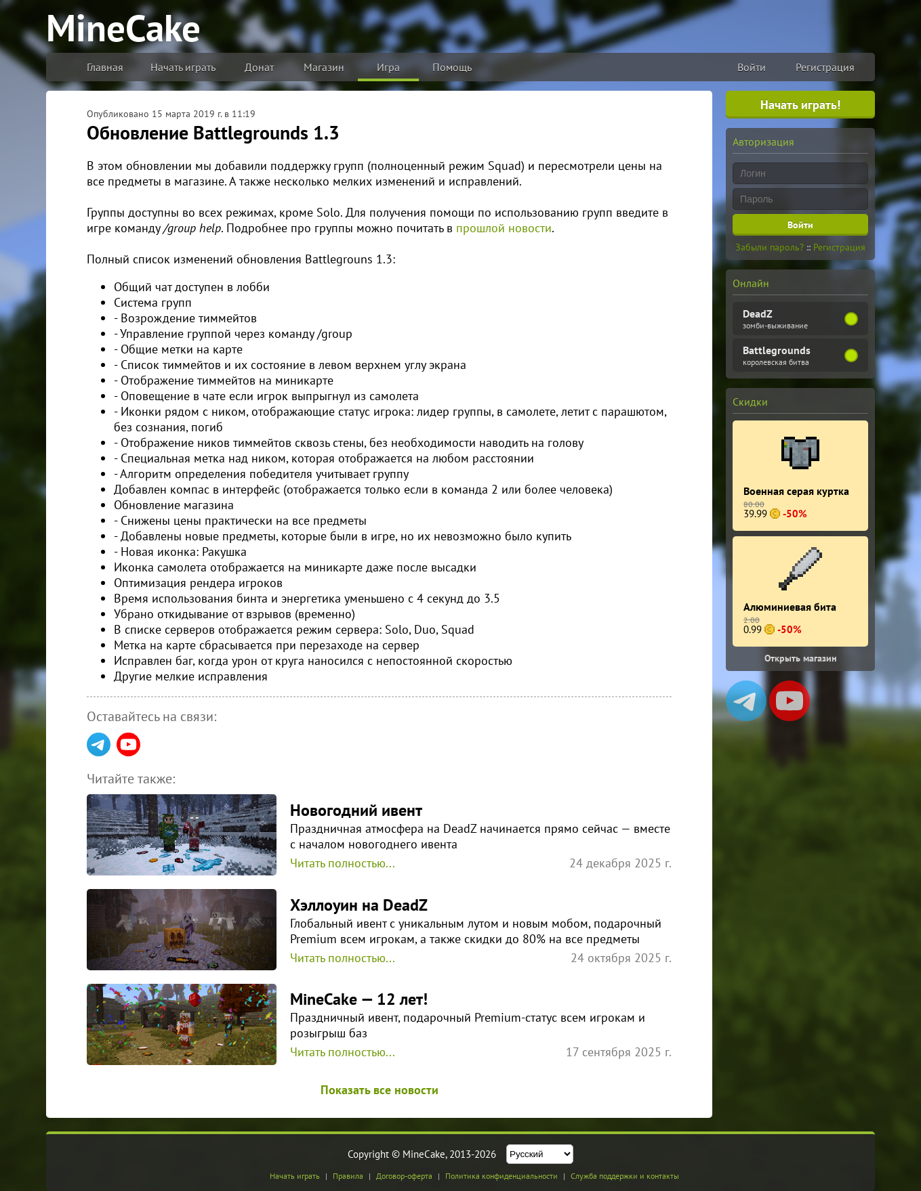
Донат (259, 67)
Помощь (452, 67)
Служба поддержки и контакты (625, 1176)
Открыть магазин (800, 658)
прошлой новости (504, 228)
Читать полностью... (342, 863)
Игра (388, 67)
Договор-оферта (404, 1176)
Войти (751, 67)
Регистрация (825, 67)
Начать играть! (800, 104)
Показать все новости (379, 1090)
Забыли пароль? (769, 247)
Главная (105, 67)
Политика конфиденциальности (501, 1176)
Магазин (324, 67)
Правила (348, 1176)
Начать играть (183, 67)
